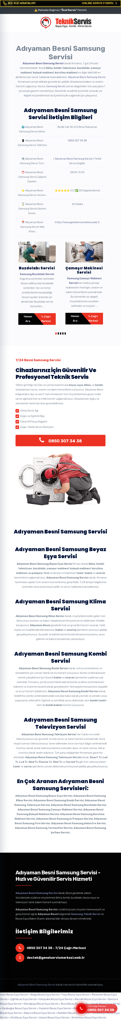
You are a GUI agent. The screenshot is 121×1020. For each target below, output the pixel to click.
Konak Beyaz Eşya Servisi (105, 1003)
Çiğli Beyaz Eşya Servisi (23, 999)
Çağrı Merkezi (46, 319)
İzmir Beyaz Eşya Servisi (14, 994)
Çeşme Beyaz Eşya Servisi (54, 1017)
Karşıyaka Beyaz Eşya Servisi (55, 999)
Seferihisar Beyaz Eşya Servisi (89, 1017)
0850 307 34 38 (77, 140)
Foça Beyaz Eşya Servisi (75, 994)
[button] (56, 333)
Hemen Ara (28, 319)
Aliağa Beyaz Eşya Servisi (44, 994)
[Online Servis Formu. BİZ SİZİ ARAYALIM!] (60, 3)
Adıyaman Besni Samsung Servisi (43, 63)
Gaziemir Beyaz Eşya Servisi (55, 1008)
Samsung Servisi (55, 86)
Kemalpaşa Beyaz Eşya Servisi (41, 1003)
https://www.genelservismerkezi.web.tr (77, 222)
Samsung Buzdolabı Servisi (37, 274)
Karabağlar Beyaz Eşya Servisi (19, 1008)
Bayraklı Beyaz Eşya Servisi (90, 999)
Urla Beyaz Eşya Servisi (23, 1017)
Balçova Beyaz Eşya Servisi (39, 1013)
